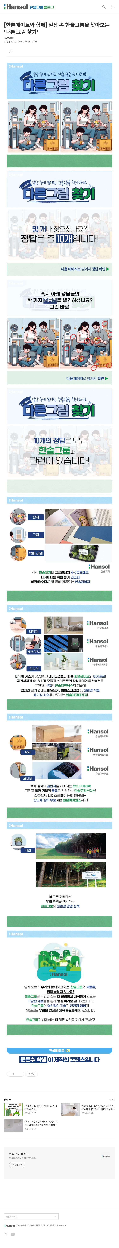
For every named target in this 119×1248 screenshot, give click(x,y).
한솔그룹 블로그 (19, 1154)
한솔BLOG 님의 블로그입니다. (23, 1158)
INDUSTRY (9, 37)
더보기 (112, 1099)
